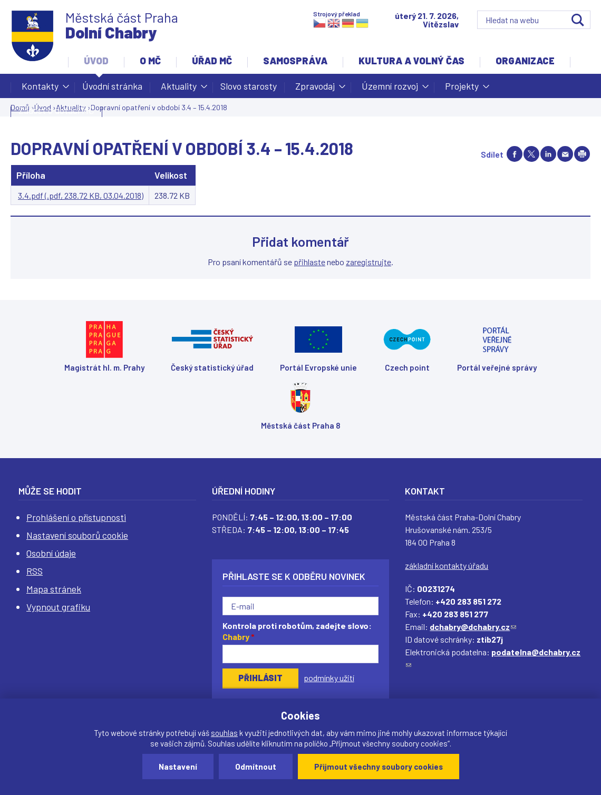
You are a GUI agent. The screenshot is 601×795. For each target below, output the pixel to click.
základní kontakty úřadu (446, 565)
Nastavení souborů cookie (77, 535)
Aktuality (178, 89)
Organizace (525, 60)
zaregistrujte (368, 262)
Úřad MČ (212, 60)
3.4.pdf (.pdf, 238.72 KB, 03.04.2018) (80, 195)
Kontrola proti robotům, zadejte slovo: (297, 631)
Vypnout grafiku (58, 607)
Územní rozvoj (390, 89)
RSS (34, 571)
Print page (582, 154)
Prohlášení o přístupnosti (76, 517)
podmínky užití (329, 678)
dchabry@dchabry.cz (473, 627)
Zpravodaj (315, 89)
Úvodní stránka (112, 86)
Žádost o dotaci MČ (56, 110)
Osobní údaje (51, 553)
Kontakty (40, 89)
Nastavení (178, 766)
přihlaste (309, 262)
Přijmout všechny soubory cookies (378, 766)
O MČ (150, 60)
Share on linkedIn (548, 154)
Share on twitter (531, 154)
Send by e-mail (565, 154)
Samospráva (295, 60)
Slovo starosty (248, 86)
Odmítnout (255, 766)
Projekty (461, 89)
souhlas (224, 733)
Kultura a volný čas (411, 60)
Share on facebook (514, 154)
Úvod (96, 60)
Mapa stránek (53, 589)
